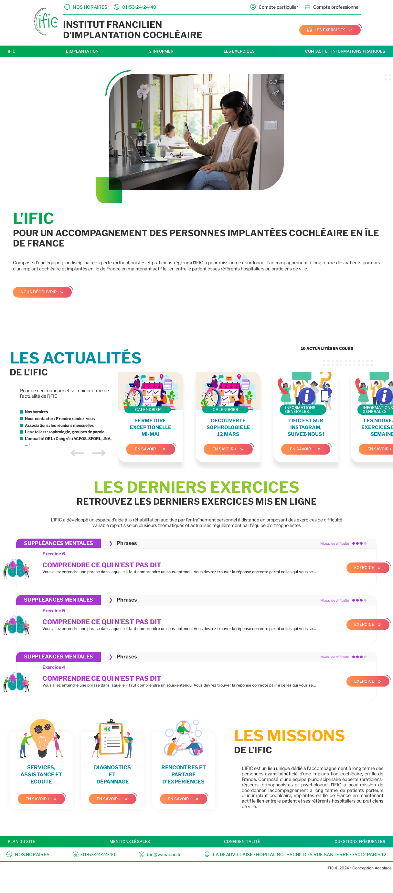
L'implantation (82, 51)
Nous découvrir (39, 291)
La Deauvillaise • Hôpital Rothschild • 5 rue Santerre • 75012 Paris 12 (295, 854)
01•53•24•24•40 (94, 854)
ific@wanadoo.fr (160, 854)
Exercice (364, 567)
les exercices (326, 30)
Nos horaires (27, 854)
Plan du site (21, 841)
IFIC (12, 51)
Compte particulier (274, 7)
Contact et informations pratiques (345, 51)
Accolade (383, 868)
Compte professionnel (332, 7)
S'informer (161, 51)
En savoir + (147, 448)
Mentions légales (130, 841)
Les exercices (239, 51)
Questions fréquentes (360, 841)
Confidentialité (242, 841)
